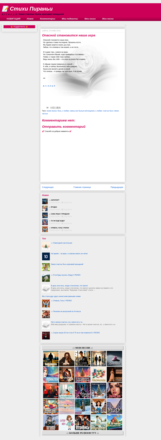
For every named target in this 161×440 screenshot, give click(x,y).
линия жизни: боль (53, 111)
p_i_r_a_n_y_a (49, 86)
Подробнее (67, 202)
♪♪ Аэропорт (54, 200)
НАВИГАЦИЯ (13, 19)
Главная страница (82, 187)
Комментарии (47, 19)
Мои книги (90, 19)
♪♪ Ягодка (53, 207)
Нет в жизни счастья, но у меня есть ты (66, 322)
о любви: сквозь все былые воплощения (78, 111)
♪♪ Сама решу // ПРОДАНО (59, 214)
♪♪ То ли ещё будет (57, 221)
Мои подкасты (70, 19)
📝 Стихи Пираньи (27, 9)
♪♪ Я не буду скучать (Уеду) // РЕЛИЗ (65, 275)
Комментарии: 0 (55, 202)
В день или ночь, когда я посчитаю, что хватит (69, 286)
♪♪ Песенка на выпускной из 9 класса (66, 311)
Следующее (48, 187)
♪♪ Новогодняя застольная (61, 243)
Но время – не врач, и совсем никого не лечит (69, 254)
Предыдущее (117, 187)
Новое (30, 19)
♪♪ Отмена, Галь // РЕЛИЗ (59, 228)
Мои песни (108, 19)
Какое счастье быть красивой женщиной (67, 264)
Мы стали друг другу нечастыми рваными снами (61, 296)
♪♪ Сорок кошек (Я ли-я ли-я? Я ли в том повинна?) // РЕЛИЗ (75, 333)
